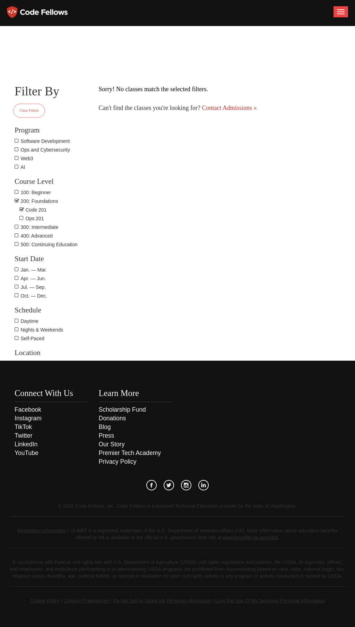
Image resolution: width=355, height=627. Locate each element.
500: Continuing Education (49, 244)
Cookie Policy (45, 600)
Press (106, 435)
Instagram (28, 418)
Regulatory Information (42, 530)
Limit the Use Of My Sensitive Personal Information (270, 600)
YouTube (26, 452)
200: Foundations (39, 201)
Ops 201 (35, 218)
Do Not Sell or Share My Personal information (162, 600)
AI (23, 167)
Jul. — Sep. (33, 287)
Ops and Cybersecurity (45, 150)
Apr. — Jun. (33, 278)
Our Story (112, 444)
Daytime (29, 321)
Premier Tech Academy (130, 452)
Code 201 (36, 210)
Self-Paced (32, 338)
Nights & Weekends (42, 330)
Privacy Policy (118, 461)
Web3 (27, 158)
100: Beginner (36, 192)
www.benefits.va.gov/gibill (250, 537)
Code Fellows (37, 12)
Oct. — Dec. (34, 296)
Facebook (28, 409)
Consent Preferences (86, 600)
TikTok (23, 426)
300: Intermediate (40, 227)
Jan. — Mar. (34, 270)
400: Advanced (37, 236)
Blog (105, 426)
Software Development (45, 141)
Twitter (24, 435)
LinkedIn (26, 444)
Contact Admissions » (228, 107)
